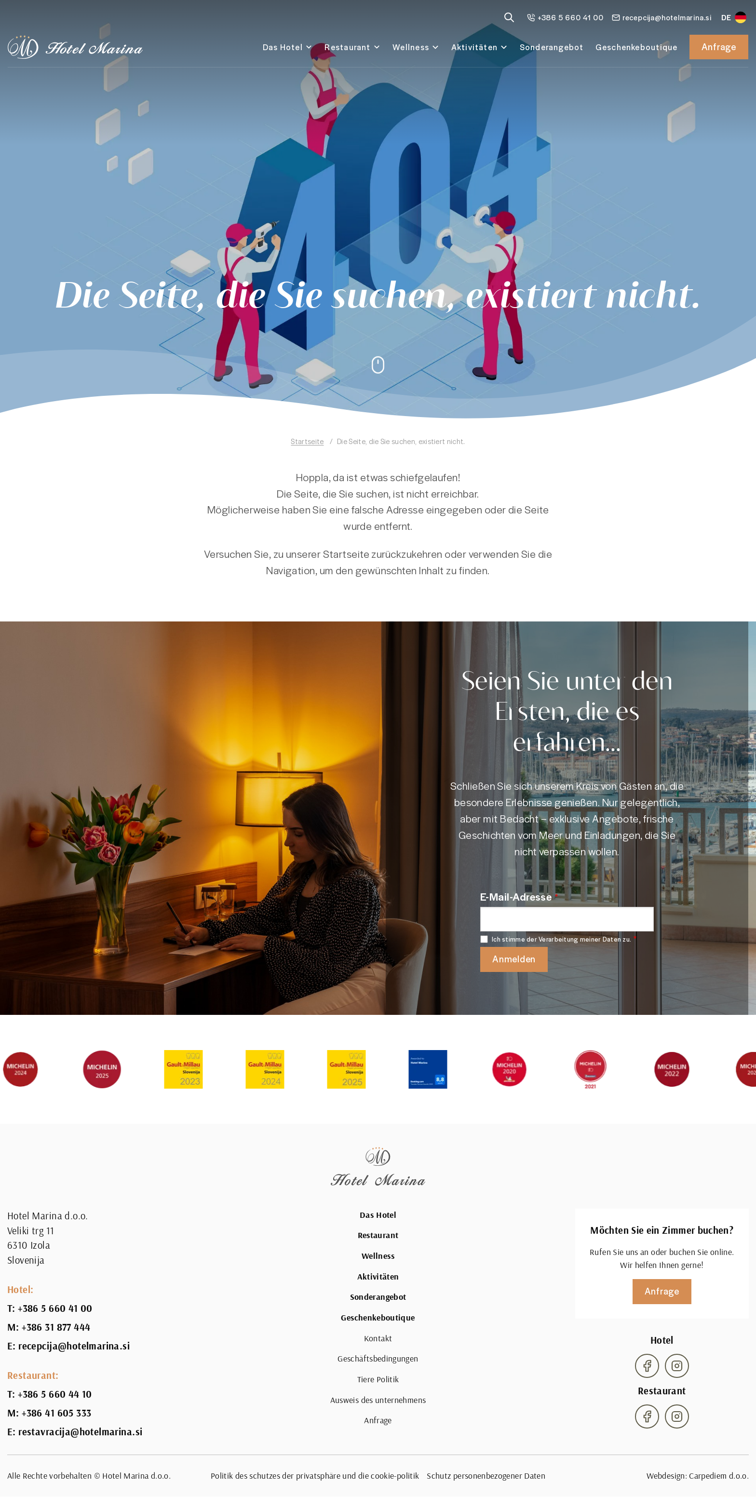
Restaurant (347, 47)
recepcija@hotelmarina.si (74, 1346)
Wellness (410, 47)
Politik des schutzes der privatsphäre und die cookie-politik (315, 1475)
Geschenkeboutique (636, 47)
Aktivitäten (474, 47)
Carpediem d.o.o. (719, 1475)
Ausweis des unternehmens (378, 1399)
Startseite (307, 441)
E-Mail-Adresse (516, 896)
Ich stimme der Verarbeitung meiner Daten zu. (561, 939)
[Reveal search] (509, 17)
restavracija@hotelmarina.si (80, 1432)
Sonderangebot (552, 47)
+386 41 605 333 (56, 1413)
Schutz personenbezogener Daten (486, 1475)
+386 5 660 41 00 (55, 1308)
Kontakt (378, 1338)
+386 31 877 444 (56, 1327)
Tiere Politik (378, 1379)
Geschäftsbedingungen (378, 1358)
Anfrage (719, 46)
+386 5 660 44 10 (55, 1394)
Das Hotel (283, 47)
